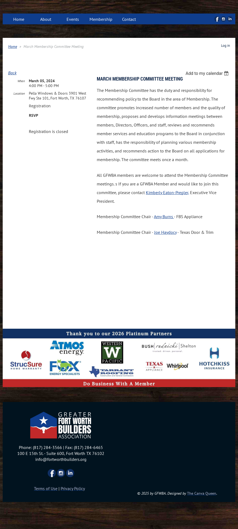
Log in (225, 45)
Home (12, 46)
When (21, 81)
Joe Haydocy (165, 232)
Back (12, 72)
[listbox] (207, 73)
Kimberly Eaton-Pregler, (167, 192)
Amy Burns (164, 216)
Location (19, 93)
